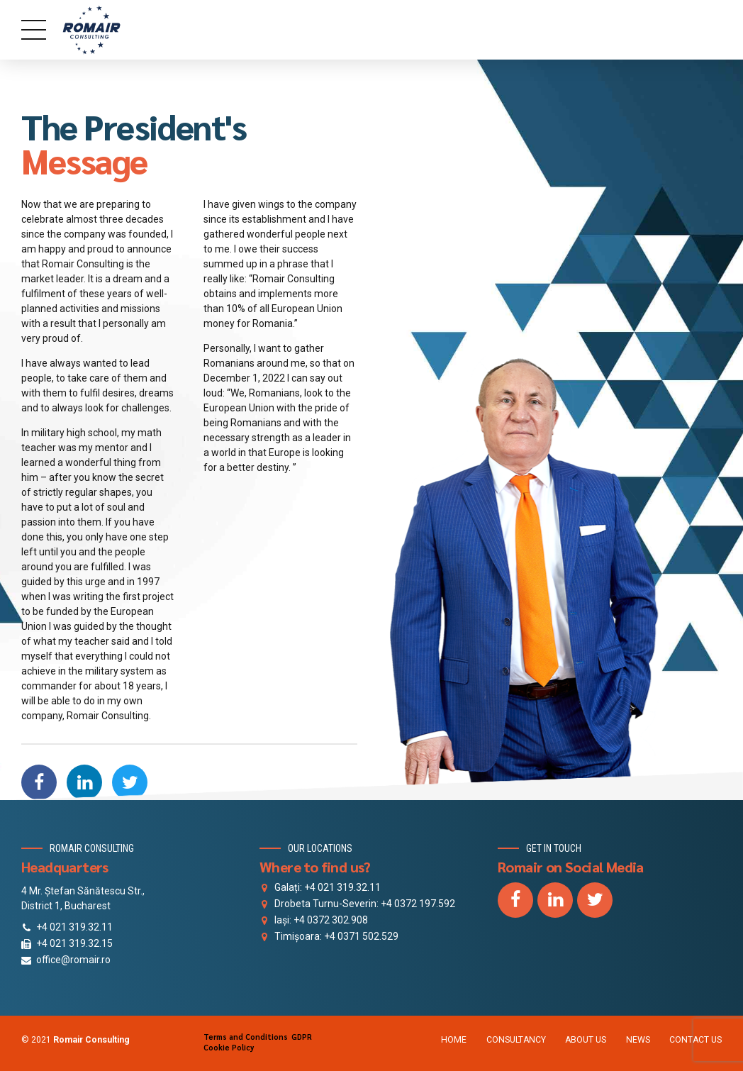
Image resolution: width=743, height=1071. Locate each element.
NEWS (638, 1040)
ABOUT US (585, 1040)
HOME (454, 1040)
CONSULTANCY (516, 1040)
